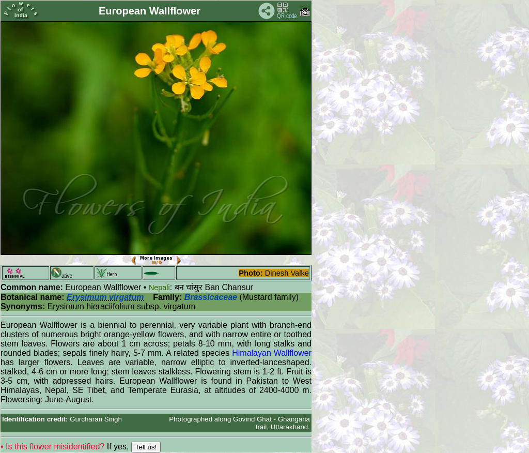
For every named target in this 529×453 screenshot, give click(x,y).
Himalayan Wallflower (272, 353)
